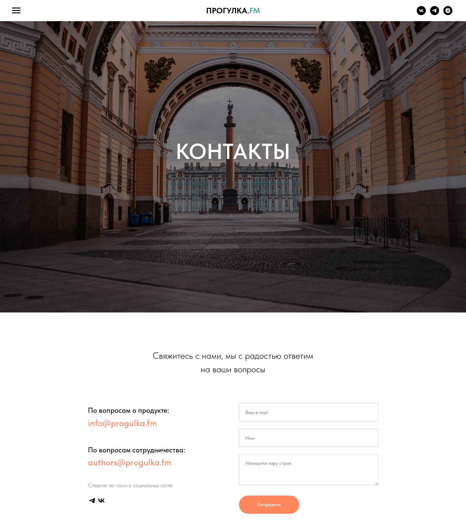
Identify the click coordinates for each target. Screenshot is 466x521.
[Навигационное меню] (16, 11)
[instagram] (447, 13)
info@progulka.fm (122, 422)
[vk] (421, 13)
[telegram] (434, 13)
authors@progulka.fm (129, 462)
